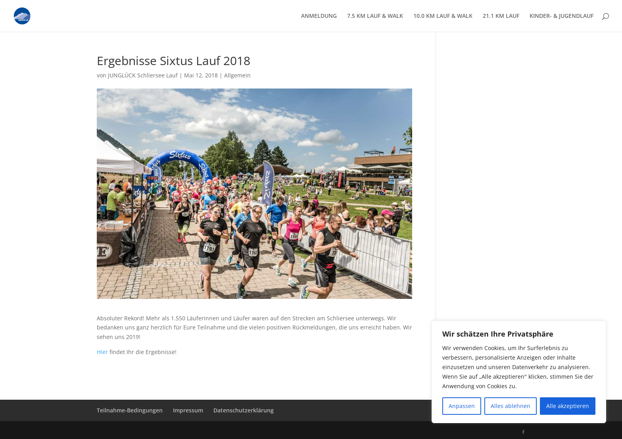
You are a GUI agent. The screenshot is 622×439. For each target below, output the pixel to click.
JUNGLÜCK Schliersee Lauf (143, 75)
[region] (519, 372)
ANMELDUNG (319, 16)
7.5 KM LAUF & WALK (375, 16)
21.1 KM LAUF (501, 16)
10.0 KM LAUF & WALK (442, 16)
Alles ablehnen (510, 406)
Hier (102, 352)
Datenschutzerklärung (243, 410)
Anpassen (462, 406)
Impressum (188, 410)
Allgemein (237, 75)
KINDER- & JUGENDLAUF (561, 16)
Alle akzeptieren (567, 406)
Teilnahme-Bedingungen (130, 410)
